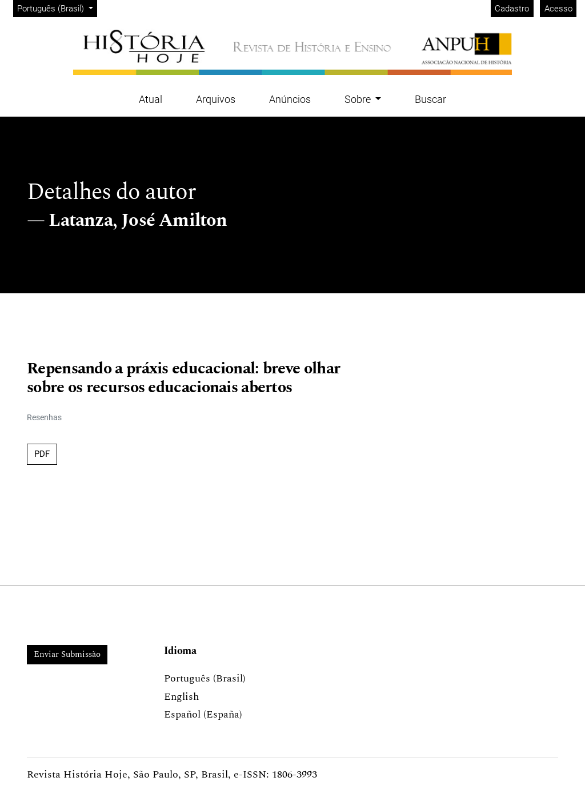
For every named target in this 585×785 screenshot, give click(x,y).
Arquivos (215, 99)
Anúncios (290, 99)
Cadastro (512, 8)
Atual (150, 99)
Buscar (430, 99)
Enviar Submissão (67, 654)
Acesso (558, 8)
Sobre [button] (358, 99)
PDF (42, 454)
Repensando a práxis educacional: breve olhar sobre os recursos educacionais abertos (183, 378)
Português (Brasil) (57, 8)
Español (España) (203, 714)
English (181, 696)
